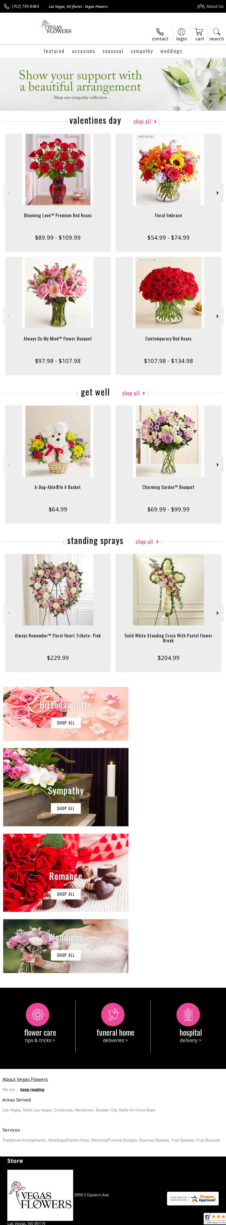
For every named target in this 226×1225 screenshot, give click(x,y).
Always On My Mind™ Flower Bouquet (58, 338)
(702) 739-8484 (25, 6)
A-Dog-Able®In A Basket (58, 487)
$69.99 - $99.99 (168, 509)
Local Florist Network (176, 1219)
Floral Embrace (168, 215)
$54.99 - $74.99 (168, 237)
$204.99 (168, 658)
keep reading (32, 943)
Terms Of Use (113, 1219)
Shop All (142, 121)
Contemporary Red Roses (168, 338)
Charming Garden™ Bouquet (168, 487)
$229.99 (58, 658)
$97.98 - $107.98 (58, 361)
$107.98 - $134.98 (168, 361)
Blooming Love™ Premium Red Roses (58, 215)
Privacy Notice (141, 1219)
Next (218, 193)
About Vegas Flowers (25, 932)
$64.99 (58, 509)
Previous (7, 193)
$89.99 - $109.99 (58, 237)
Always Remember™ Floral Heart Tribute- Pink (58, 635)
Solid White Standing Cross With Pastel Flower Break (168, 638)
